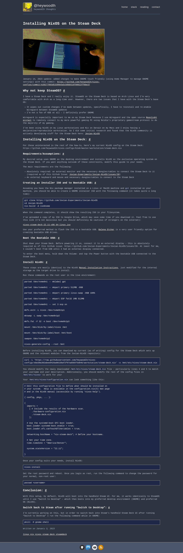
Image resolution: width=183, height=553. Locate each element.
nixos (39, 534)
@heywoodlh (45, 5)
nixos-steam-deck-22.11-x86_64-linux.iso (46, 224)
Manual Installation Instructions (98, 267)
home (125, 7)
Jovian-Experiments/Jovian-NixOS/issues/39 (94, 174)
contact (156, 7)
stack (134, 7)
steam (46, 534)
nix (32, 534)
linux (26, 534)
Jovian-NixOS (92, 133)
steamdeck (61, 534)
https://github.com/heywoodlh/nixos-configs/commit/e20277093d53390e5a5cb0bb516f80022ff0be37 (61, 83)
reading (144, 7)
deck (53, 534)
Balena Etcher (106, 229)
